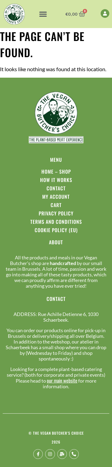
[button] (43, 14)
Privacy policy (56, 213)
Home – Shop (56, 171)
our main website (62, 380)
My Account (56, 196)
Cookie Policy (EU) (56, 230)
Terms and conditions (56, 221)
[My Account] (105, 13)
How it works (56, 179)
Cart (56, 204)
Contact (56, 188)
